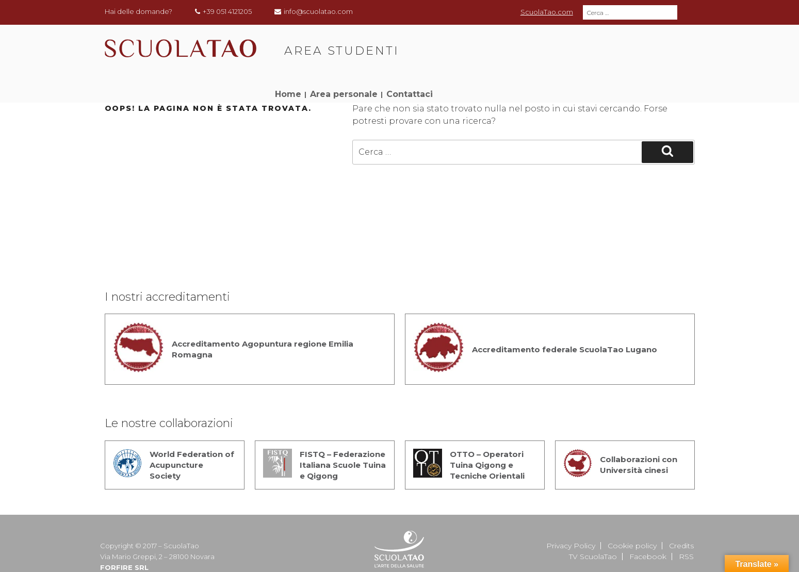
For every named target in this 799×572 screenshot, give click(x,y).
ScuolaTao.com (546, 12)
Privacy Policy (570, 512)
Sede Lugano (399, 556)
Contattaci (663, 46)
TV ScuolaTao (593, 523)
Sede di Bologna (441, 545)
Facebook (647, 523)
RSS (686, 523)
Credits (681, 512)
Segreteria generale (363, 545)
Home (541, 46)
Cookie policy (632, 512)
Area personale (597, 46)
